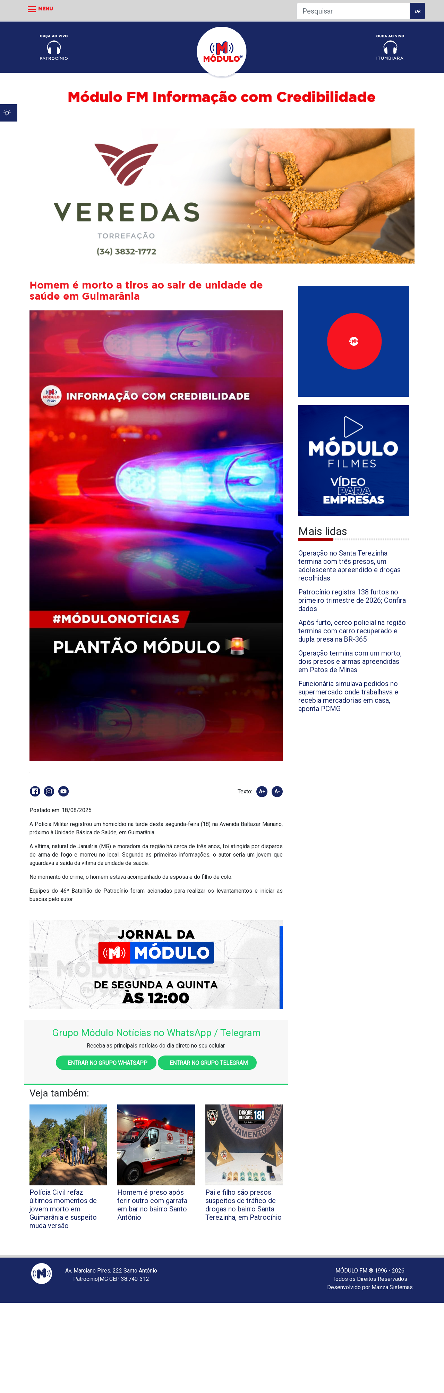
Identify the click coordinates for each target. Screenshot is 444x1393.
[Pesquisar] (353, 11)
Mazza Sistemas (392, 1287)
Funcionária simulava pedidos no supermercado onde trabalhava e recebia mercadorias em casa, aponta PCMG (348, 696)
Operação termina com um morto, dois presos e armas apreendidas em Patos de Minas (350, 661)
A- (277, 792)
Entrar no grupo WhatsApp (106, 1063)
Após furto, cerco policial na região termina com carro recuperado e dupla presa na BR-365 (352, 630)
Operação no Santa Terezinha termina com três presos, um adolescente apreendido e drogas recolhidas (349, 565)
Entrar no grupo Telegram (207, 1063)
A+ (262, 792)
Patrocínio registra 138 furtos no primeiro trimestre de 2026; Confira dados (352, 600)
